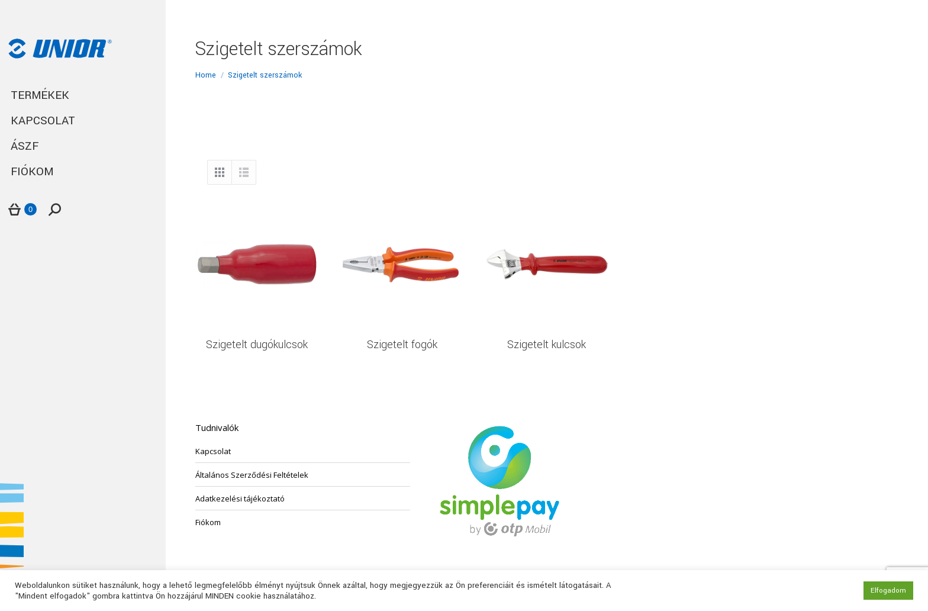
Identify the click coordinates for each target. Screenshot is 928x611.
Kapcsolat (213, 451)
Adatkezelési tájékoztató (240, 498)
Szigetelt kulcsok (546, 344)
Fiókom (208, 522)
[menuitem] (82, 95)
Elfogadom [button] (888, 591)
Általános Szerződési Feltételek (251, 474)
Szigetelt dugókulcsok (257, 344)
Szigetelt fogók (402, 344)
